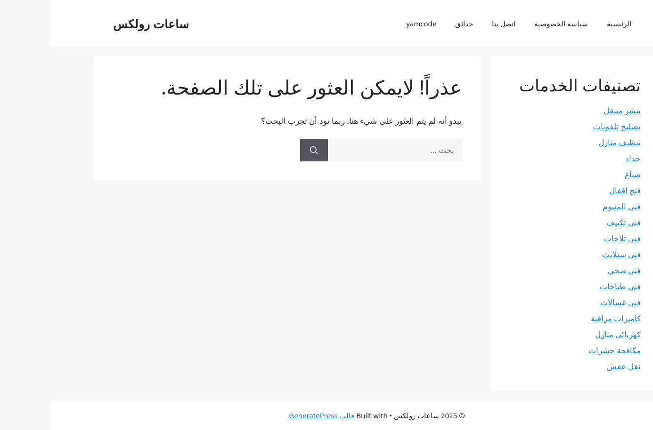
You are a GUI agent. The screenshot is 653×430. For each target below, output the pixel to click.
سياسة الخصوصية (511, 23)
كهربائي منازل (567, 334)
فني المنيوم (571, 206)
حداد (582, 158)
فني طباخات (569, 286)
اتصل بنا (453, 23)
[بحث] (264, 150)
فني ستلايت (571, 254)
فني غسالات (570, 302)
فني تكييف (573, 222)
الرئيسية (568, 23)
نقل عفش (573, 366)
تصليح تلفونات (566, 126)
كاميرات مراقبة (565, 318)
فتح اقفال (574, 190)
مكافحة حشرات (564, 350)
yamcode (371, 23)
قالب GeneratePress (271, 415)
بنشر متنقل (571, 110)
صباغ (582, 174)
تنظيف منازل (569, 142)
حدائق (414, 23)
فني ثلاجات (572, 238)
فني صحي (573, 270)
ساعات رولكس (101, 24)
